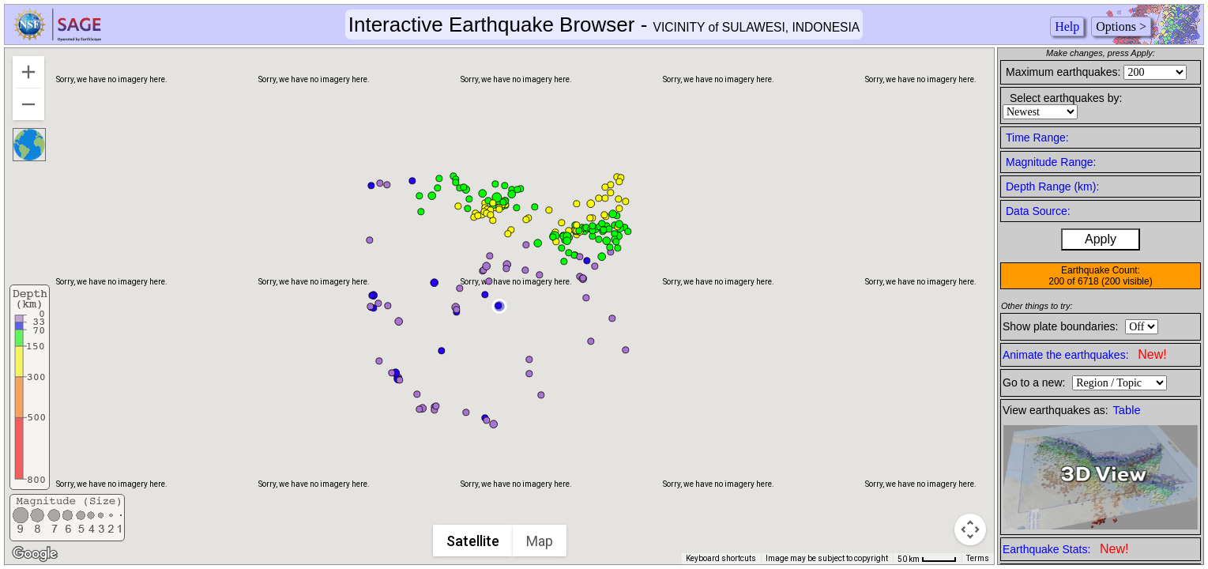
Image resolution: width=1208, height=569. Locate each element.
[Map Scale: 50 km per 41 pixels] (927, 558)
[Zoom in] (28, 72)
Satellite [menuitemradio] (472, 541)
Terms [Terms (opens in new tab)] (977, 558)
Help (1067, 26)
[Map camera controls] (970, 529)
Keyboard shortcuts (721, 558)
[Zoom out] (28, 104)
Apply (1100, 239)
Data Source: (1038, 211)
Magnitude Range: (1051, 162)
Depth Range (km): (1052, 186)
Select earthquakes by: (1066, 98)
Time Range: (1037, 137)
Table (1127, 410)
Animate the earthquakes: (1085, 354)
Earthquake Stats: (1065, 549)
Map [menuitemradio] (539, 541)
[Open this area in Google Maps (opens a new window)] (35, 554)
